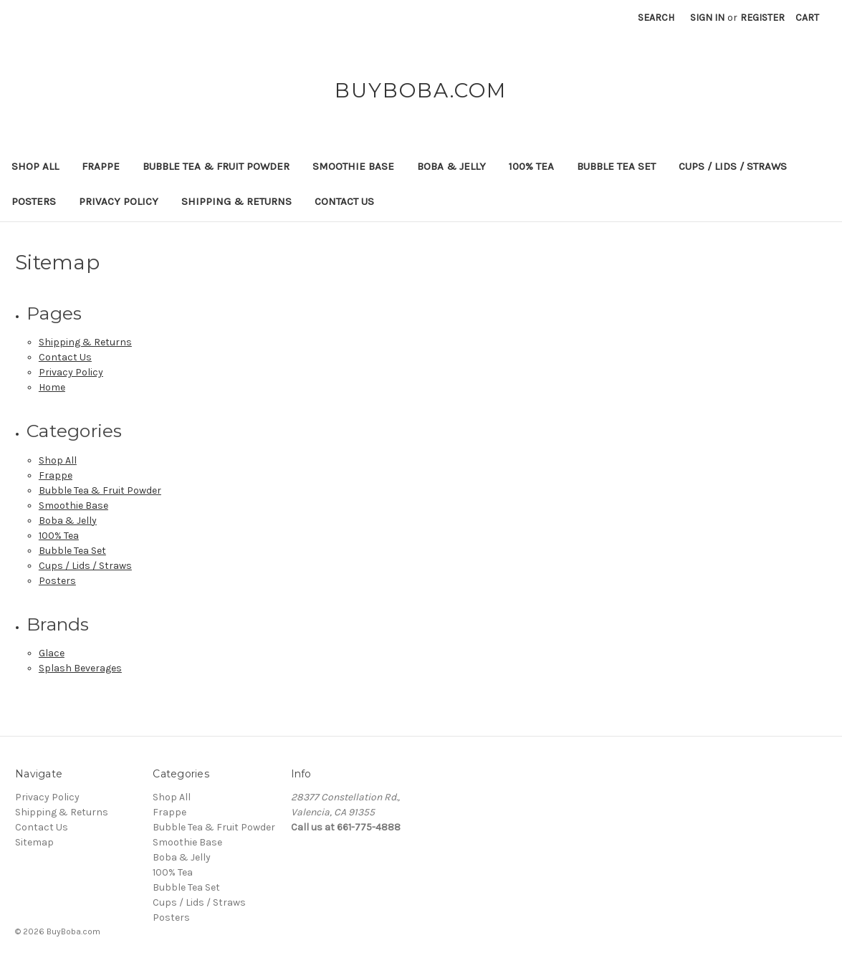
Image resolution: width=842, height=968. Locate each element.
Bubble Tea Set (616, 166)
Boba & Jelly (451, 166)
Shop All (35, 166)
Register (762, 17)
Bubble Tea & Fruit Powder (216, 166)
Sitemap (34, 842)
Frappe (101, 166)
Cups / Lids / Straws (733, 166)
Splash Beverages (80, 668)
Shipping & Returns (236, 201)
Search (656, 17)
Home (52, 387)
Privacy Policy (118, 201)
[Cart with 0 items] (807, 17)
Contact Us (344, 201)
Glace (51, 653)
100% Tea (531, 166)
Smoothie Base (353, 166)
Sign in (707, 17)
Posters (33, 201)
